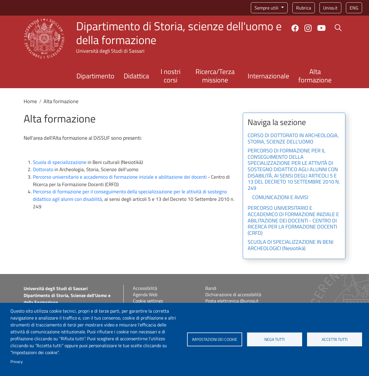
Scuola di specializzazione (59, 162)
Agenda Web (145, 294)
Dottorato (43, 169)
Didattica (136, 76)
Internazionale (268, 76)
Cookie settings (148, 301)
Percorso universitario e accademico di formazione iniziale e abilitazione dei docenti (120, 177)
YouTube (321, 28)
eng (354, 7)
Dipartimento (95, 76)
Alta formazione (315, 75)
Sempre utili (267, 7)
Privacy (16, 361)
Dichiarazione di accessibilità (233, 294)
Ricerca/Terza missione (215, 75)
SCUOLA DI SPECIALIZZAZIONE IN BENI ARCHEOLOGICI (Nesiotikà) (290, 245)
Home (30, 101)
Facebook (295, 28)
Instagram (308, 28)
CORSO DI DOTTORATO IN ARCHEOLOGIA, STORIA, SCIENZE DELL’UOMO (293, 139)
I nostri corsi (170, 75)
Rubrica (303, 7)
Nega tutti (274, 339)
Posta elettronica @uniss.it (232, 301)
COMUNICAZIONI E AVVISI (280, 197)
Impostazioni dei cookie (214, 339)
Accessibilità (145, 288)
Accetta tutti (334, 339)
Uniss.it (330, 7)
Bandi (210, 288)
